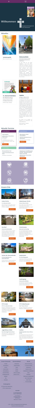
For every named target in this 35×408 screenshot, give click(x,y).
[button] (2, 351)
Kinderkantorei (28, 367)
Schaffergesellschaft (6, 374)
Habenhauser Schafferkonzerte (28, 376)
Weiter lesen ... (29, 341)
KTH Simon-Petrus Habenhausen (6, 386)
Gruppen (16, 370)
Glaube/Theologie (17, 365)
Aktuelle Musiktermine (28, 363)
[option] (17, 351)
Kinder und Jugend (17, 372)
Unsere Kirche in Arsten (11, 350)
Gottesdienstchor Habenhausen (28, 370)
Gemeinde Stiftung (6, 372)
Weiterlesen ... (5, 144)
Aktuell (17, 367)
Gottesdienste (16, 363)
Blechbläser (28, 374)
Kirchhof (5, 367)
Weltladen (5, 376)
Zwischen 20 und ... (17, 374)
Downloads (6, 379)
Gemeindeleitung (6, 370)
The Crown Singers (28, 381)
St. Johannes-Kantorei (28, 365)
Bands (28, 372)
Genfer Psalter (28, 379)
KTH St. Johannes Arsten (7, 388)
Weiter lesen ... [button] (12, 209)
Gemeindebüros (5, 365)
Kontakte (5, 363)
